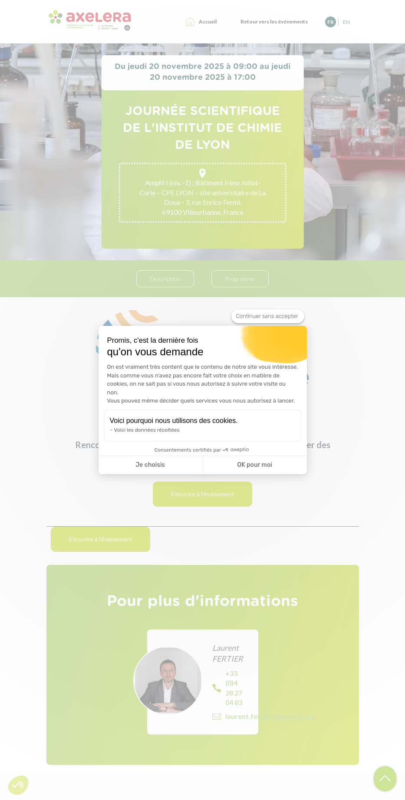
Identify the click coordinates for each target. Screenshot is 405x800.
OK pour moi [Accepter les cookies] (254, 465)
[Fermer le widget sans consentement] (267, 316)
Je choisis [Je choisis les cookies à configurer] (150, 465)
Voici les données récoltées (147, 430)
